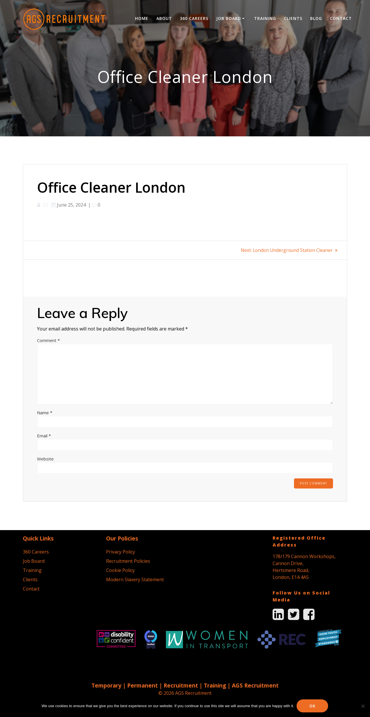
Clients (293, 18)
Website (45, 459)
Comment (48, 340)
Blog (316, 18)
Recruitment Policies (128, 561)
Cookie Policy (120, 570)
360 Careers (194, 18)
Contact (341, 18)
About (164, 18)
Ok (313, 706)
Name (44, 412)
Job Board (228, 18)
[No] (363, 706)
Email (44, 436)
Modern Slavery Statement (135, 579)
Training (265, 18)
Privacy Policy (120, 552)
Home (141, 18)
